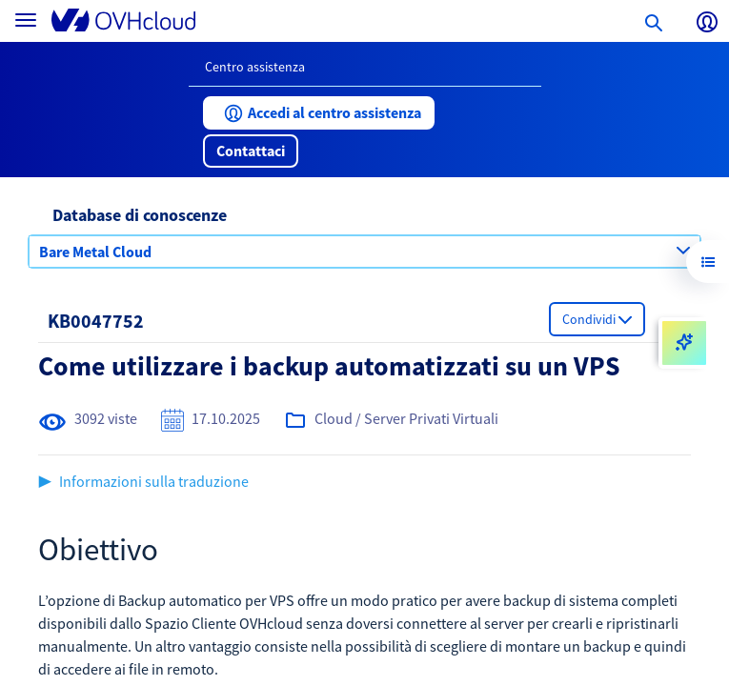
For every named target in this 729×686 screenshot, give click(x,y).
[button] (319, 113)
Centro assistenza (255, 66)
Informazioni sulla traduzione (154, 481)
